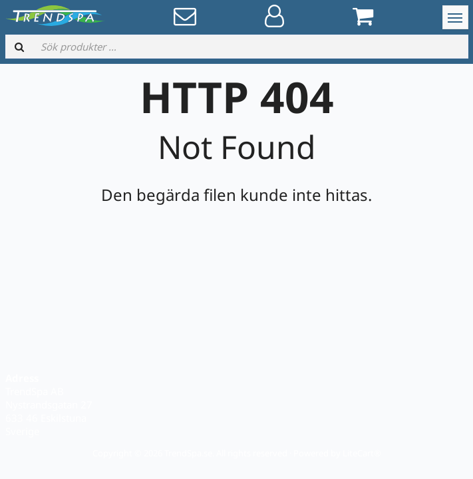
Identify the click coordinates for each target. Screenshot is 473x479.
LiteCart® (362, 453)
